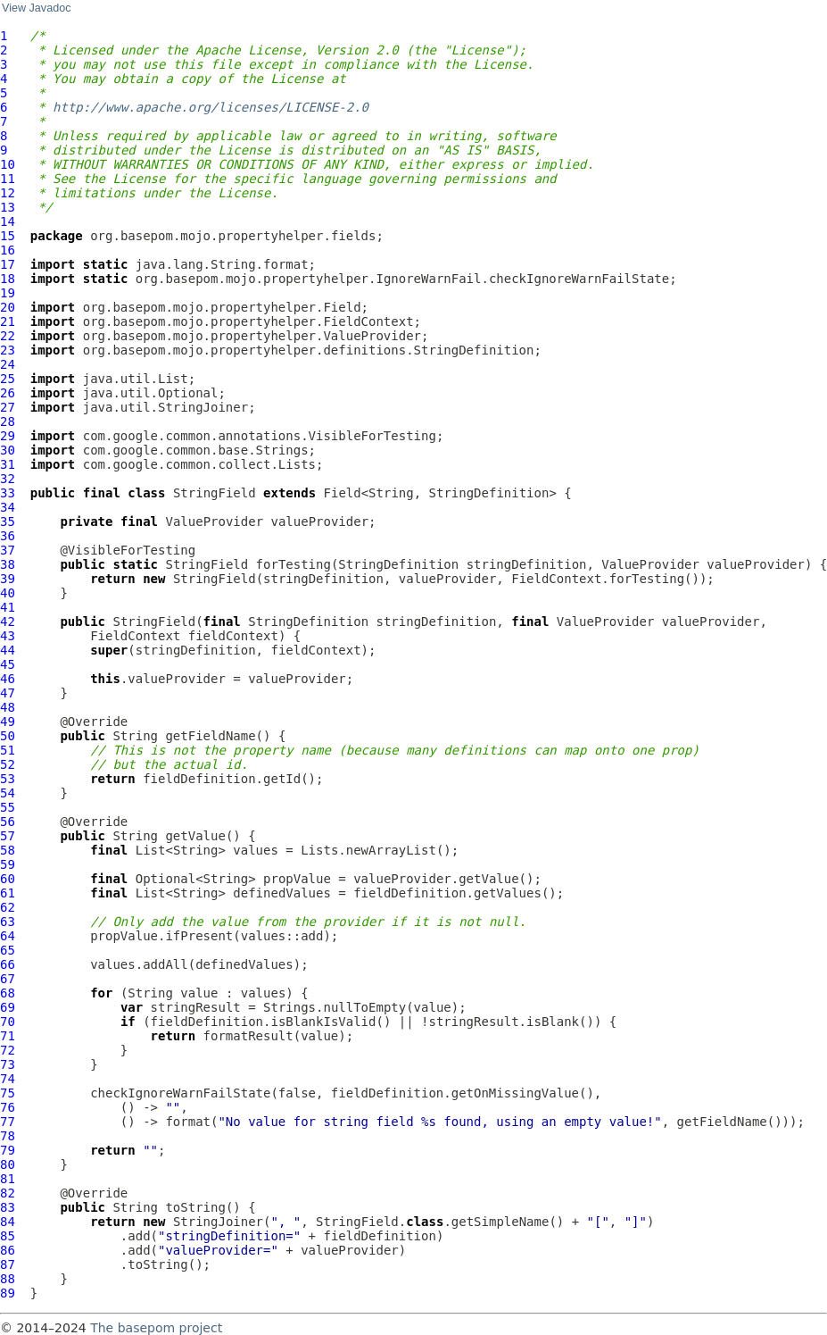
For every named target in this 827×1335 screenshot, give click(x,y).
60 (7, 879)
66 (7, 964)
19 (7, 293)
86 (7, 1250)
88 (7, 1279)
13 (7, 207)
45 (7, 664)
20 (7, 307)
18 (7, 278)
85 (7, 1236)
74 (7, 1079)
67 (7, 979)
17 (7, 264)
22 (7, 336)
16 (7, 250)
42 (7, 621)
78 (7, 1136)
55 (7, 807)
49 (7, 721)
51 (7, 750)
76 (7, 1107)
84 (7, 1221)
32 (7, 478)
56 (7, 821)
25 (7, 378)
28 (7, 421)
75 (7, 1093)
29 (7, 436)
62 (7, 907)
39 (7, 579)
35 (7, 521)
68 (7, 993)
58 (7, 850)
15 (7, 236)
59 (7, 864)
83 (7, 1207)
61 (7, 893)
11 (7, 178)
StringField (214, 493)
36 (7, 536)
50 (7, 736)
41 (7, 607)
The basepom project (156, 1328)
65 (7, 950)
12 (7, 193)
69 (7, 1007)
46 (7, 679)
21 (7, 321)
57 (7, 836)
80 (7, 1164)
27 (7, 407)
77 (7, 1121)
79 (7, 1150)
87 (7, 1264)
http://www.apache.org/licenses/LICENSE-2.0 (210, 107)
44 (7, 650)
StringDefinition (398, 564)
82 (7, 1193)
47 (7, 693)
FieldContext (135, 636)
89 (7, 1293)
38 (7, 564)
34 (7, 507)
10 (7, 164)
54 (7, 793)
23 (7, 350)
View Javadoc (36, 8)
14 (7, 221)
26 (7, 393)
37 (7, 550)
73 (7, 1064)
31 (7, 464)
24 (7, 364)
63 (7, 921)
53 (7, 779)
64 (7, 936)
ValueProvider (214, 521)
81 (7, 1179)
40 (7, 593)
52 (7, 764)
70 (7, 1021)
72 (7, 1050)
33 (7, 493)
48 (7, 707)
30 (7, 450)
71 (7, 1036)
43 (7, 636)
